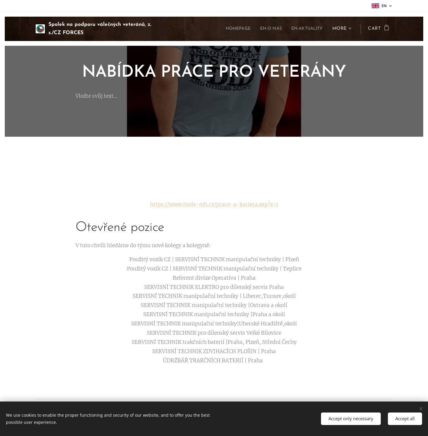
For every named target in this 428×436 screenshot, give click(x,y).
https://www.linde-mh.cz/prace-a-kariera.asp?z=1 (214, 204)
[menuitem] (230, 28)
